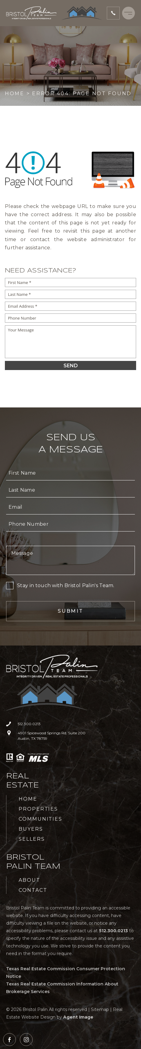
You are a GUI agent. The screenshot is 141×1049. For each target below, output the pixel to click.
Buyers (31, 829)
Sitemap (100, 1009)
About (29, 880)
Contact (33, 890)
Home (28, 799)
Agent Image (78, 1017)
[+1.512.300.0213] (113, 13)
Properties (38, 809)
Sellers (32, 839)
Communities (40, 819)
